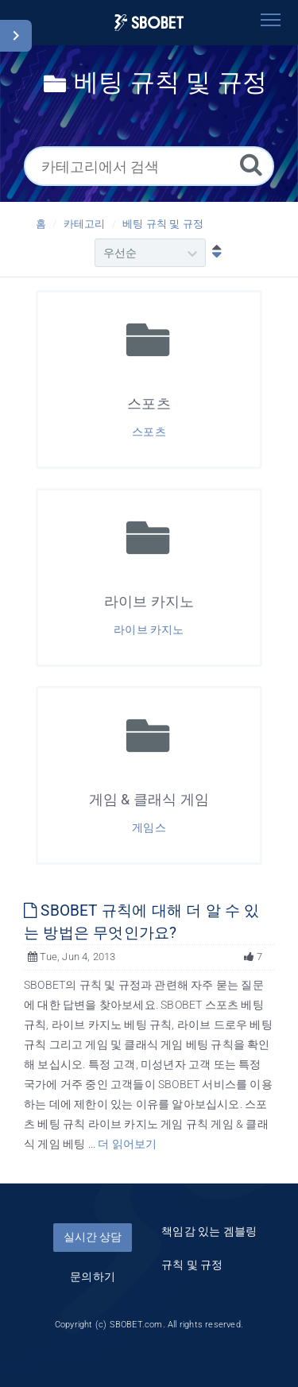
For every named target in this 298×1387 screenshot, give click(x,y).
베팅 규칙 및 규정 (162, 224)
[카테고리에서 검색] (149, 166)
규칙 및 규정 (192, 1264)
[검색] (251, 164)
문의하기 (92, 1276)
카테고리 (85, 224)
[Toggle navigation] (270, 20)
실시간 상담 (93, 1236)
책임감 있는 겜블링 (209, 1231)
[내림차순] (213, 252)
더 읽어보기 (127, 1143)
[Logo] (149, 22)
